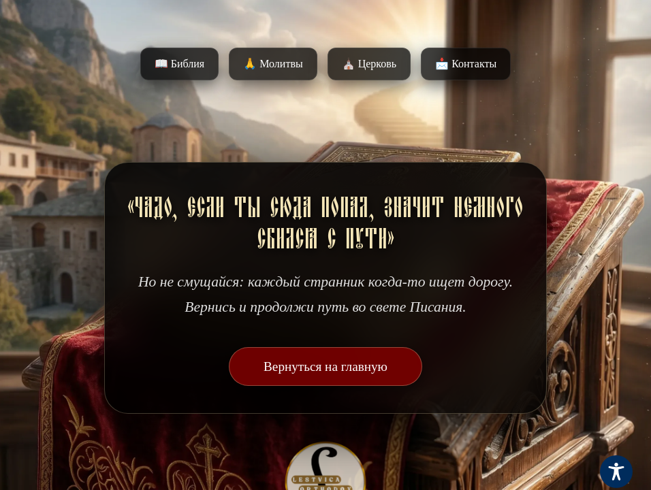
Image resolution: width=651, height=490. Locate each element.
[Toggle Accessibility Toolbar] (616, 471)
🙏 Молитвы (272, 63)
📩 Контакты (465, 63)
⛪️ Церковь (369, 63)
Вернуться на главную (325, 366)
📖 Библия (179, 63)
